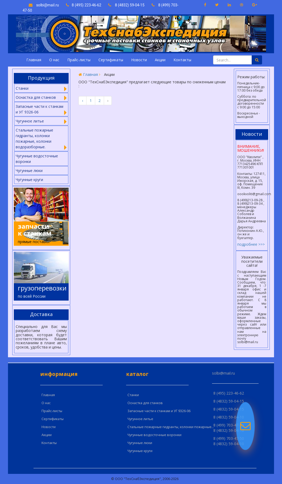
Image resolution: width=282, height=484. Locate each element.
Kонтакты (182, 59)
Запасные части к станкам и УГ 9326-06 (158, 411)
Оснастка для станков (145, 403)
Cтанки (133, 395)
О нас (54, 59)
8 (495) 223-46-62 (84, 5)
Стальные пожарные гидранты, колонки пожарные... (170, 427)
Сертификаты (110, 59)
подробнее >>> (251, 244)
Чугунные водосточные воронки (37, 158)
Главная (33, 59)
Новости (139, 59)
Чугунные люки (29, 170)
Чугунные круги (29, 179)
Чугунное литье (140, 419)
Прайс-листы (78, 59)
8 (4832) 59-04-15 (126, 5)
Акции (160, 59)
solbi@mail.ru (44, 5)
